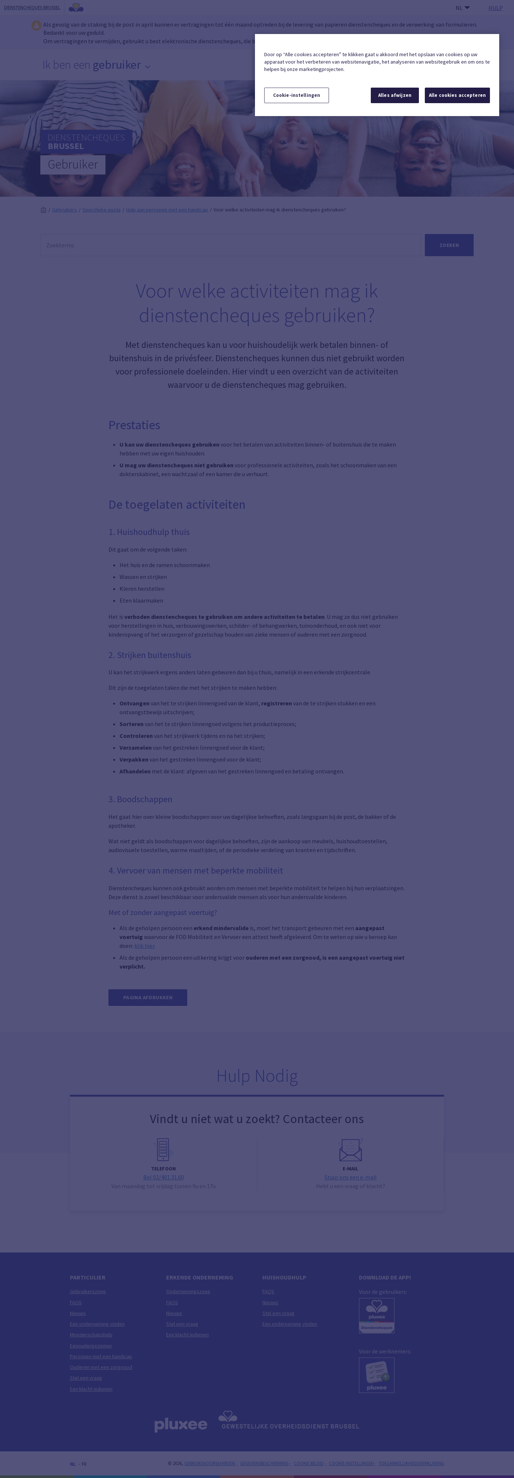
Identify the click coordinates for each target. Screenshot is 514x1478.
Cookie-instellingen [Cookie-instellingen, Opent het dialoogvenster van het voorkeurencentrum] (296, 95)
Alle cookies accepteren (457, 95)
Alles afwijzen (394, 95)
